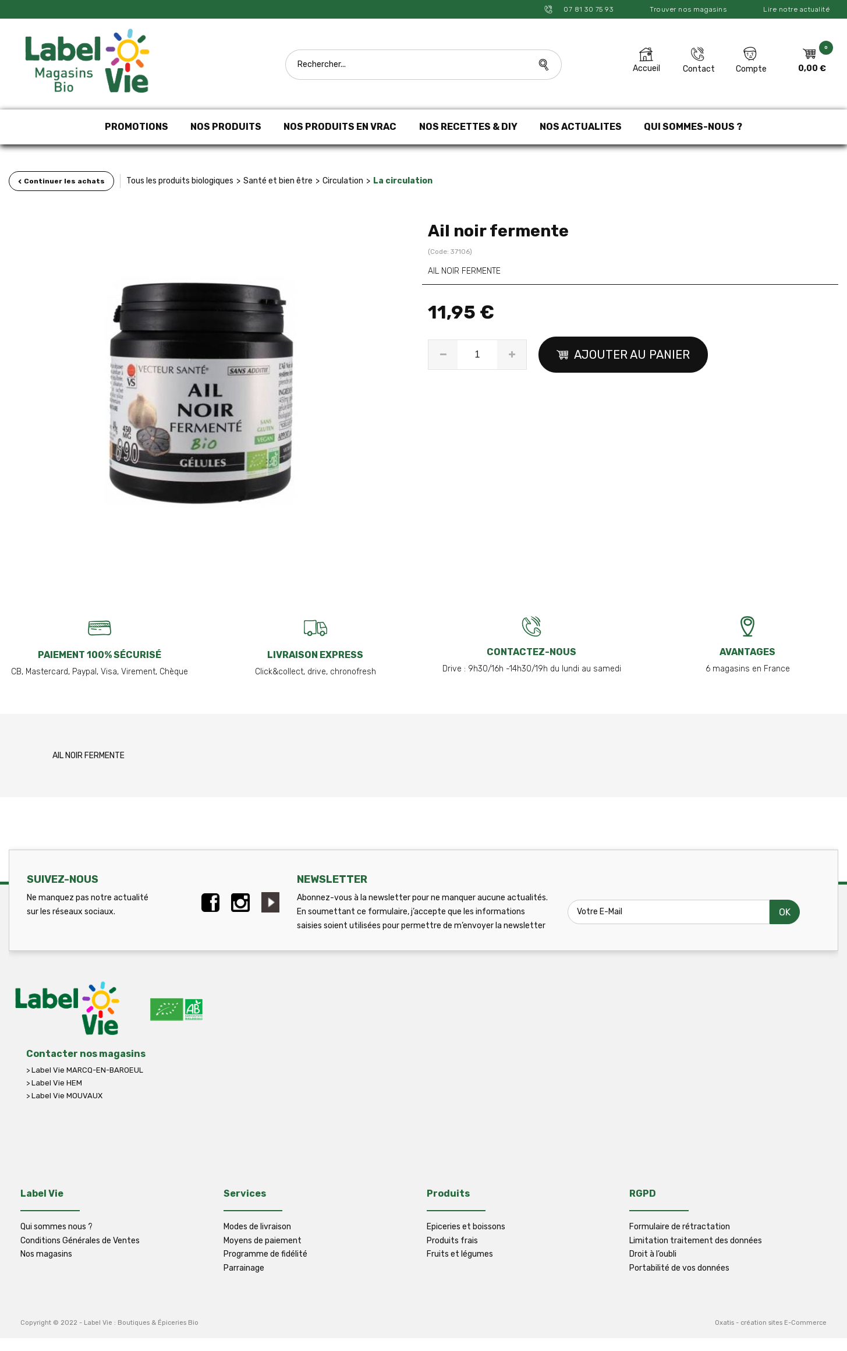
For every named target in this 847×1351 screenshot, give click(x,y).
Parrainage (244, 1268)
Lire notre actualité (796, 9)
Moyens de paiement (263, 1241)
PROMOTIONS (136, 126)
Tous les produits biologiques (179, 181)
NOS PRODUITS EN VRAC (339, 126)
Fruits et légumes (460, 1254)
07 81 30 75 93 (588, 9)
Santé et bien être (278, 181)
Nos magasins (46, 1254)
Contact (699, 69)
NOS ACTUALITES (581, 126)
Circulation (343, 181)
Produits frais (452, 1241)
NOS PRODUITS (225, 126)
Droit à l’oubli (652, 1254)
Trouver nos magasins (688, 9)
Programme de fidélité (265, 1254)
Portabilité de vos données (679, 1268)
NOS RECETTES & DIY (468, 126)
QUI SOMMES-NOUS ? (693, 126)
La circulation (403, 181)
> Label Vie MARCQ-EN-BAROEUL (84, 1070)
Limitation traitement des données (695, 1241)
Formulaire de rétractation (679, 1227)
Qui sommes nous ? (56, 1227)
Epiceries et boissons (466, 1227)
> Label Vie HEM (54, 1082)
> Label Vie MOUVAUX (64, 1095)
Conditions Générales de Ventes (80, 1241)
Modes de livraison (257, 1227)
